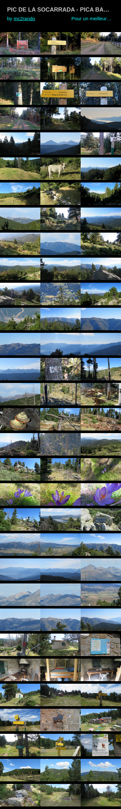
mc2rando (24, 18)
